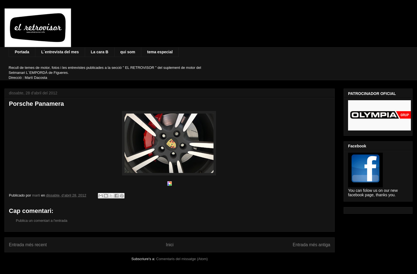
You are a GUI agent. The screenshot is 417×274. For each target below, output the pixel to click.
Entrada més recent (28, 244)
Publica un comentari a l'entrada (41, 220)
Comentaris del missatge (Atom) (182, 259)
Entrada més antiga (311, 244)
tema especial (160, 52)
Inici (170, 244)
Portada (22, 52)
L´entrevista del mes (60, 52)
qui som (127, 52)
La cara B (99, 52)
